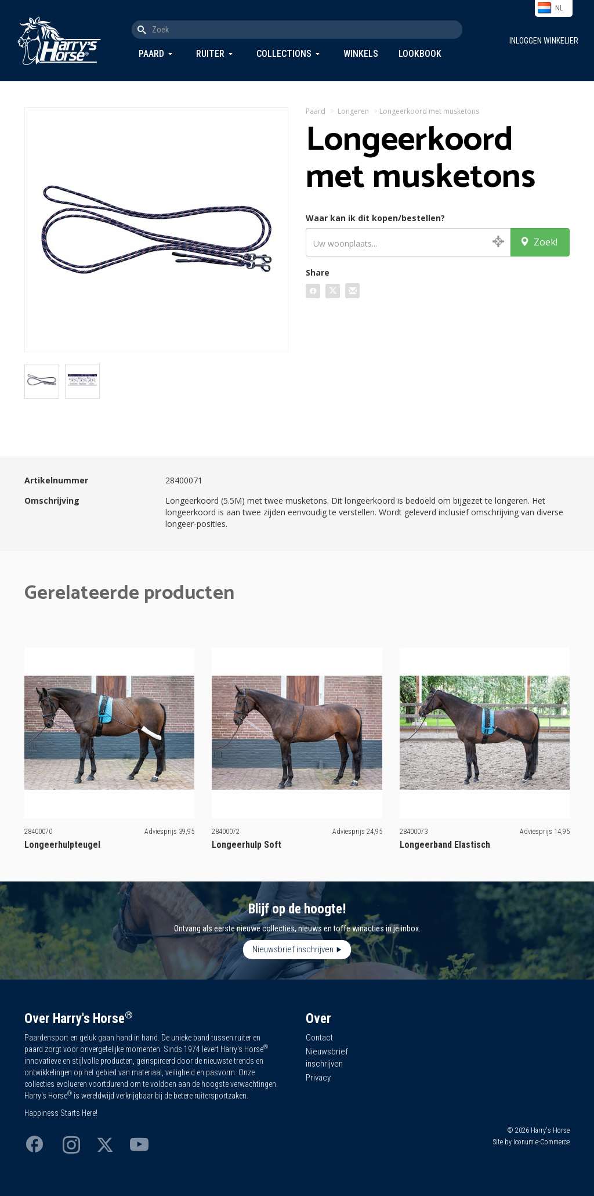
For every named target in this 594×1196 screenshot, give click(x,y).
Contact (319, 1037)
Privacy (318, 1077)
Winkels (360, 53)
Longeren (353, 111)
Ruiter (210, 53)
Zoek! (538, 242)
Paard (151, 53)
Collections (284, 53)
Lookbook (420, 53)
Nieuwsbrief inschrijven (293, 949)
